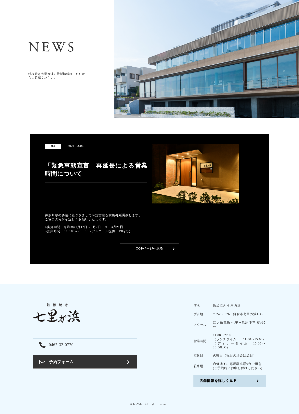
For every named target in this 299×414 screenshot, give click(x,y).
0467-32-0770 (56, 345)
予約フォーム (56, 362)
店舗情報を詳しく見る (218, 381)
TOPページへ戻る (149, 248)
